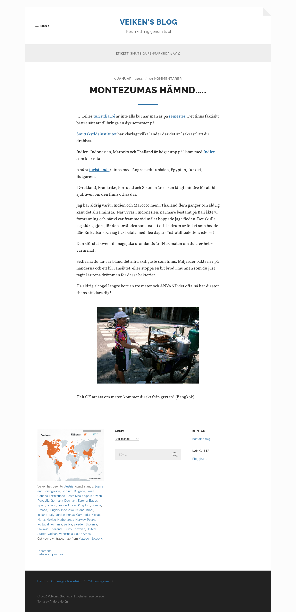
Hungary (54, 510)
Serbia (68, 524)
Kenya (70, 514)
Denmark (70, 500)
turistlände (99, 170)
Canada (42, 496)
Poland (91, 519)
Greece (96, 505)
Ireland (80, 510)
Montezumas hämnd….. (148, 90)
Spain (41, 505)
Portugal (43, 524)
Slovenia (91, 524)
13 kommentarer (165, 79)
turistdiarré (104, 116)
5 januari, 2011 (128, 79)
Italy (51, 514)
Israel (89, 510)
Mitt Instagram (98, 581)
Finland (51, 505)
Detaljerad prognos (50, 554)
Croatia (42, 510)
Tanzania (79, 529)
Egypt (93, 500)
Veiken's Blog (148, 22)
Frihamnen (44, 551)
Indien (209, 152)
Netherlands (65, 519)
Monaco (97, 514)
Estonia (83, 500)
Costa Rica (74, 496)
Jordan (60, 514)
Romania (56, 524)
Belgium (67, 491)
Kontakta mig (201, 439)
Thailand (56, 529)
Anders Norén (59, 601)
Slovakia (43, 529)
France (62, 505)
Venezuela (66, 534)
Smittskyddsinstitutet (96, 134)
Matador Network (90, 538)
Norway (80, 519)
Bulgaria (79, 491)
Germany (57, 500)
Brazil (90, 491)
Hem (40, 581)
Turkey (67, 529)
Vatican (53, 534)
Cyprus (87, 496)
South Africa (82, 534)
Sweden (79, 524)
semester (177, 116)
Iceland (42, 514)
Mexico (51, 519)
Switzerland (57, 496)
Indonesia (67, 510)
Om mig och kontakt (66, 581)
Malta (41, 519)
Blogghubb (199, 458)
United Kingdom (79, 505)
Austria (69, 486)
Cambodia (83, 514)
